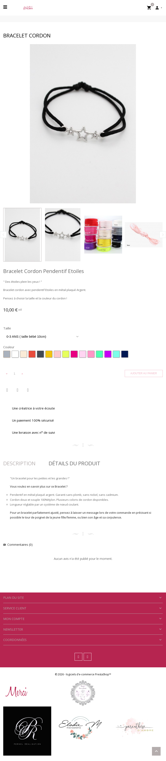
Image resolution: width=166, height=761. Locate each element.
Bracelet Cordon (27, 35)
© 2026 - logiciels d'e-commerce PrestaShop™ (83, 674)
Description (19, 463)
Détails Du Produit (74, 463)
